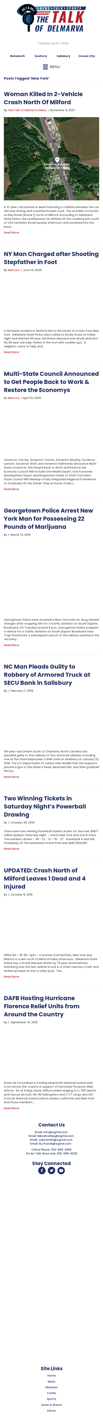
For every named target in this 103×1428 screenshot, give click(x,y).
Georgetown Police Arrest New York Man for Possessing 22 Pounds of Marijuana (48, 519)
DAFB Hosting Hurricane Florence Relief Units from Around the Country (42, 1006)
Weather (52, 1387)
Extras (51, 1411)
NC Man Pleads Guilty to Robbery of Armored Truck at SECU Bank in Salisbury (47, 675)
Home (51, 1376)
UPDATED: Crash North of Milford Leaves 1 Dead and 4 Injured (45, 878)
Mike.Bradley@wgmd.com (55, 1136)
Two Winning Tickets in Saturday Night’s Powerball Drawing (45, 806)
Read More (11, 232)
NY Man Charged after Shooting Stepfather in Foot (51, 258)
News (51, 1382)
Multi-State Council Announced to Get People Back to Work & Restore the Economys (51, 382)
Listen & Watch (51, 1405)
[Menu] (51, 67)
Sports (51, 1399)
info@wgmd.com (55, 1132)
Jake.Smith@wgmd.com (56, 1140)
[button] (42, 1171)
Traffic (51, 1393)
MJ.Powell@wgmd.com (56, 1144)
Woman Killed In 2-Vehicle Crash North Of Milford (43, 98)
